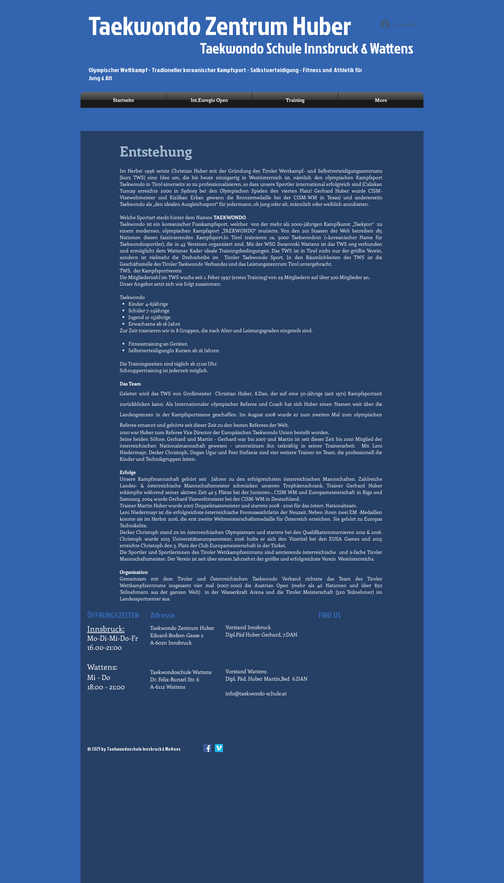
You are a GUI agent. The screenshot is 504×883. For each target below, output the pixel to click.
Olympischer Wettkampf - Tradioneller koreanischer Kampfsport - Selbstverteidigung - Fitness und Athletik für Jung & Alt (225, 73)
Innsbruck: (106, 628)
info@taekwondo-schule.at (256, 693)
